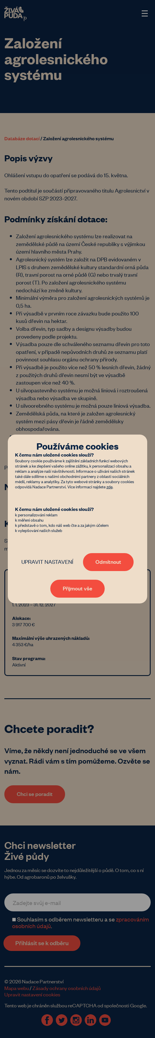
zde (109, 486)
